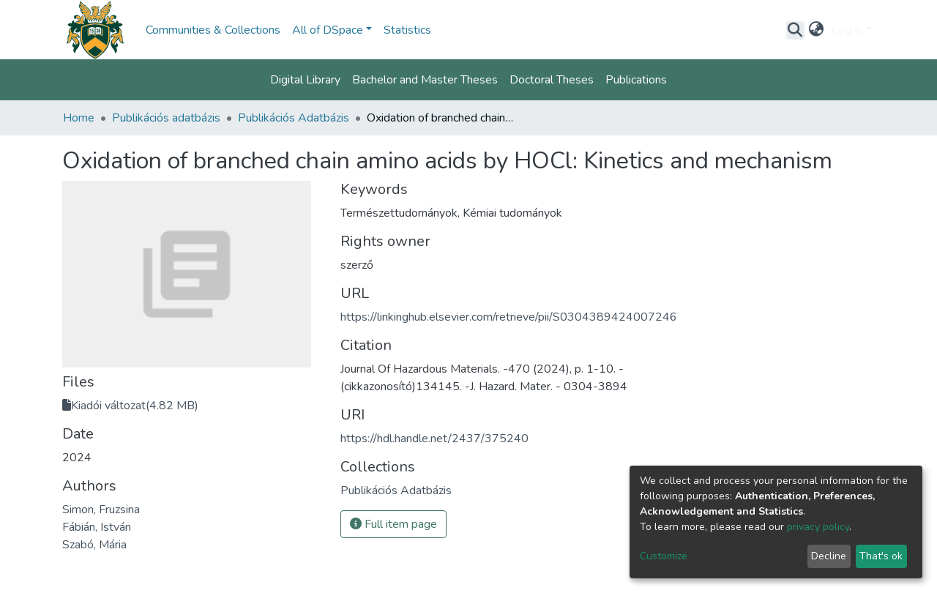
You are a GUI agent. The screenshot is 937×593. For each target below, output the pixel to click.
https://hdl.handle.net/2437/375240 (434, 438)
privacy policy (818, 527)
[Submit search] (795, 30)
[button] (817, 30)
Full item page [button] (393, 524)
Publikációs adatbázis (166, 118)
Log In (847, 30)
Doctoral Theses (551, 80)
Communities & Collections (213, 30)
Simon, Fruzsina (101, 509)
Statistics (407, 30)
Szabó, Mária (94, 545)
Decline (828, 556)
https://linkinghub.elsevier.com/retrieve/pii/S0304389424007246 (508, 317)
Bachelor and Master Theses (425, 80)
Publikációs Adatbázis (293, 118)
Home (78, 118)
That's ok (881, 556)
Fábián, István (96, 527)
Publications (636, 80)
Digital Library (305, 80)
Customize (663, 556)
